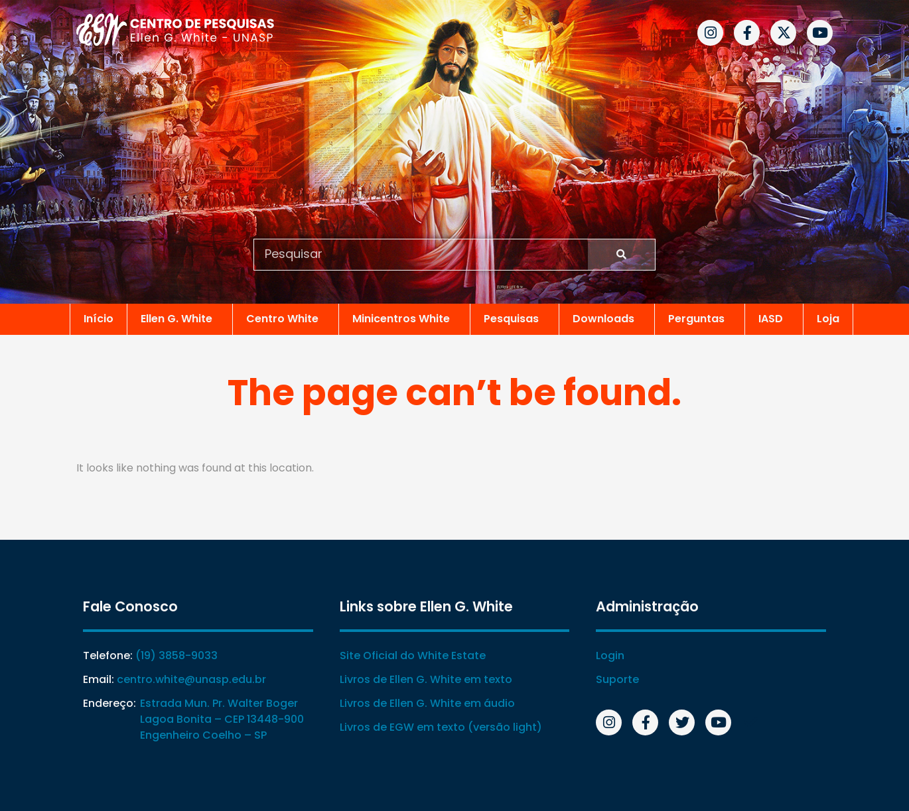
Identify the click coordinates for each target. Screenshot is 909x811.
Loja (828, 318)
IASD (774, 318)
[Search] (621, 254)
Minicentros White (404, 318)
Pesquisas (514, 318)
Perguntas (699, 318)
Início (98, 318)
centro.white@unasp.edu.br (191, 679)
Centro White (285, 318)
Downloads (607, 318)
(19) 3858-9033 (176, 655)
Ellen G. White (180, 318)
